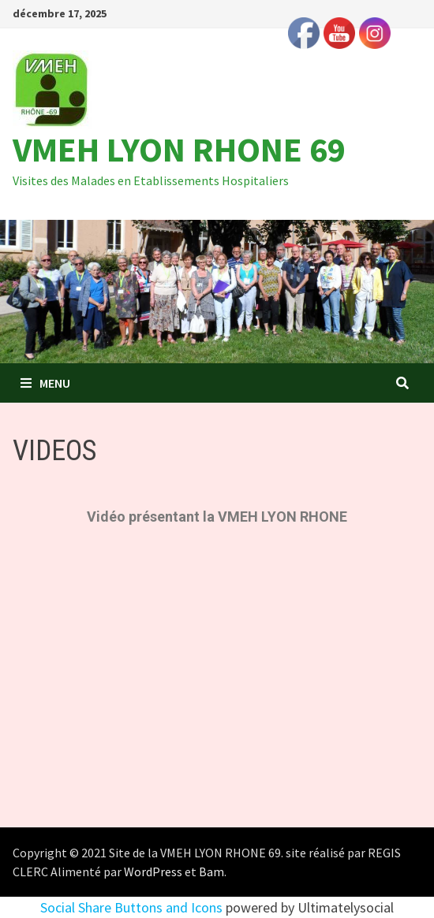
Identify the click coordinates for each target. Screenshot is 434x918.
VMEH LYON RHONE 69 (179, 149)
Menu (45, 383)
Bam (211, 871)
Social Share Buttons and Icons (131, 907)
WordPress (153, 871)
